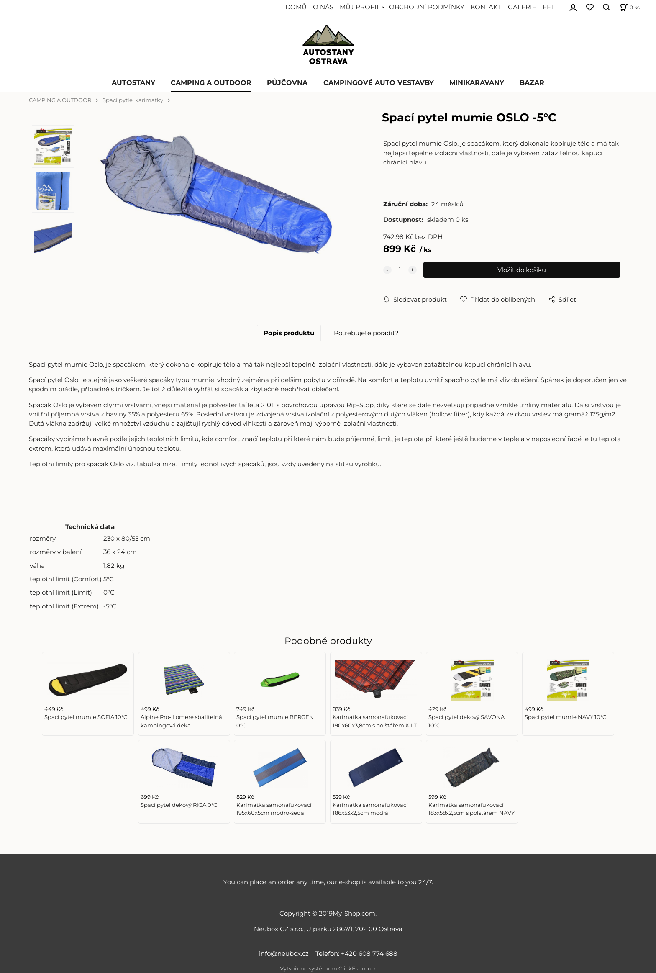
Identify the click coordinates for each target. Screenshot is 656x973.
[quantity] (400, 270)
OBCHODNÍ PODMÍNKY (426, 7)
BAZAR (532, 83)
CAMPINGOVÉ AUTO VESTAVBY (378, 83)
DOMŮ (296, 7)
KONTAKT (486, 7)
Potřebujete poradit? (366, 333)
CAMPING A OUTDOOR (211, 83)
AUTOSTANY (133, 83)
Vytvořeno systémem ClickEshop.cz (328, 968)
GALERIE (522, 7)
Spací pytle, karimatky (132, 100)
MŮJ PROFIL (360, 7)
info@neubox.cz (285, 954)
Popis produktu (289, 333)
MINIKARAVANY (476, 83)
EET (549, 7)
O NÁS (323, 7)
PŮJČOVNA (287, 83)
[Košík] (629, 7)
